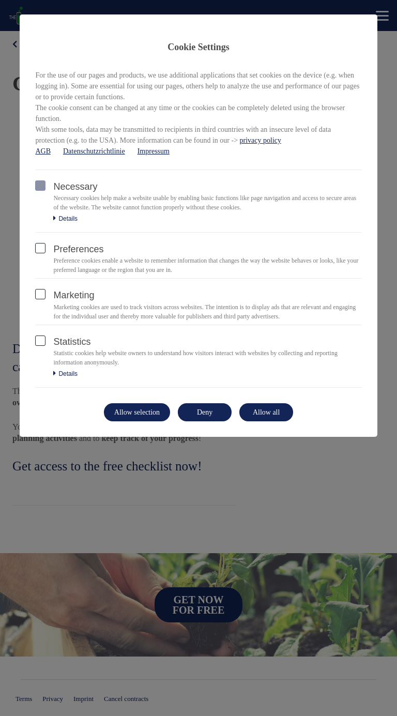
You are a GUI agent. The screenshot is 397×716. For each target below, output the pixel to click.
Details (65, 219)
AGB (43, 151)
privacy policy (260, 140)
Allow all (266, 412)
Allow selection (137, 412)
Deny (204, 412)
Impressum (154, 151)
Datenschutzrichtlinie (94, 151)
